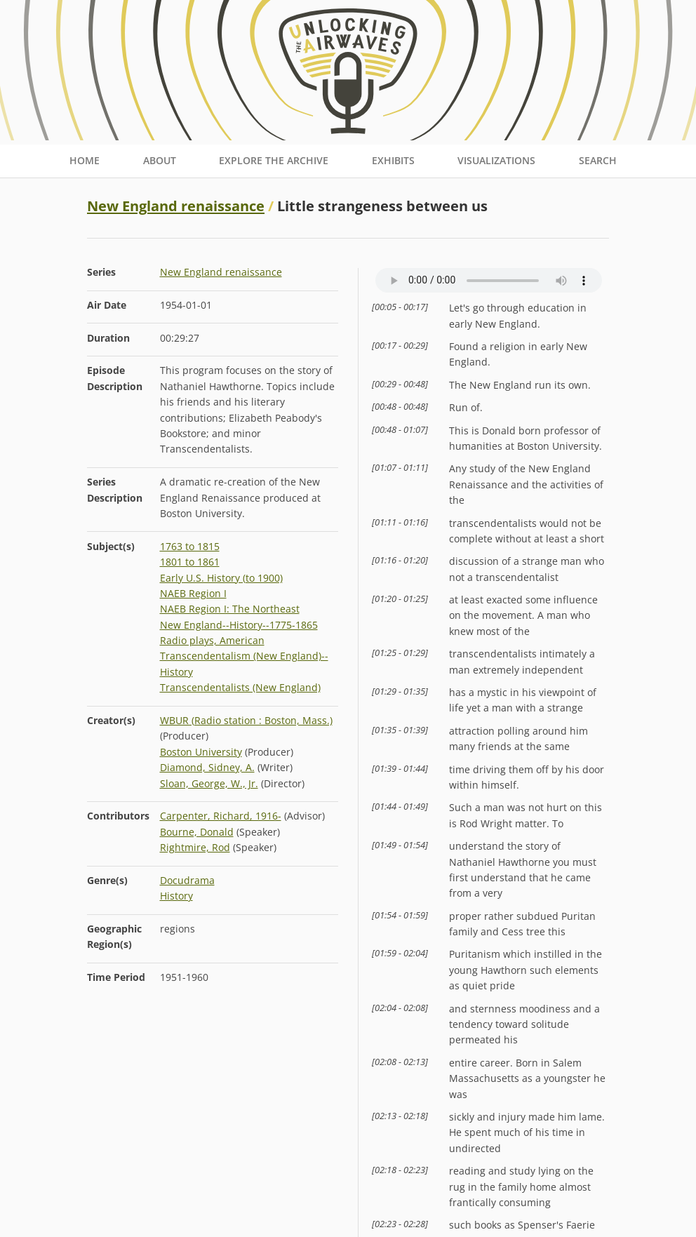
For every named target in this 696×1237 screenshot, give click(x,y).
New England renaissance (176, 205)
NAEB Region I (193, 593)
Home (84, 160)
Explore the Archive (273, 160)
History (176, 895)
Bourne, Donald (197, 831)
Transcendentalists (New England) (240, 687)
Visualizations (496, 160)
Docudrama (187, 880)
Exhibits (393, 160)
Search (598, 160)
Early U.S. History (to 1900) (221, 577)
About (159, 160)
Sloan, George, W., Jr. (209, 783)
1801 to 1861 (190, 561)
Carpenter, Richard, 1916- (220, 815)
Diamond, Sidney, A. (207, 767)
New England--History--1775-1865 (239, 624)
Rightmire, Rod (195, 847)
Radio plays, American (212, 640)
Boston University (201, 751)
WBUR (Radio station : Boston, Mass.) (246, 720)
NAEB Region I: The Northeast (230, 608)
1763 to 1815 (190, 546)
